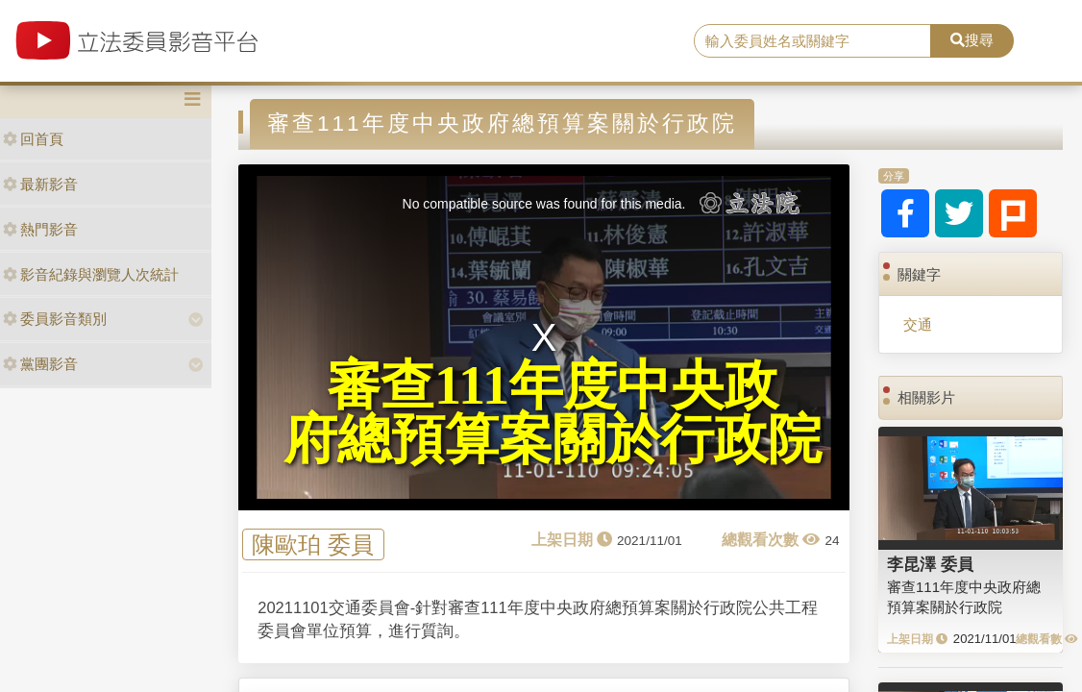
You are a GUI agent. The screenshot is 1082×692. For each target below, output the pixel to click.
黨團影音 (40, 364)
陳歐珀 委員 (313, 544)
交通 (917, 324)
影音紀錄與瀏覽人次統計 (91, 274)
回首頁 (33, 139)
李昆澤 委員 (930, 564)
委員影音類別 (55, 318)
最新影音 (40, 184)
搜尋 (972, 40)
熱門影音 (40, 229)
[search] (812, 41)
